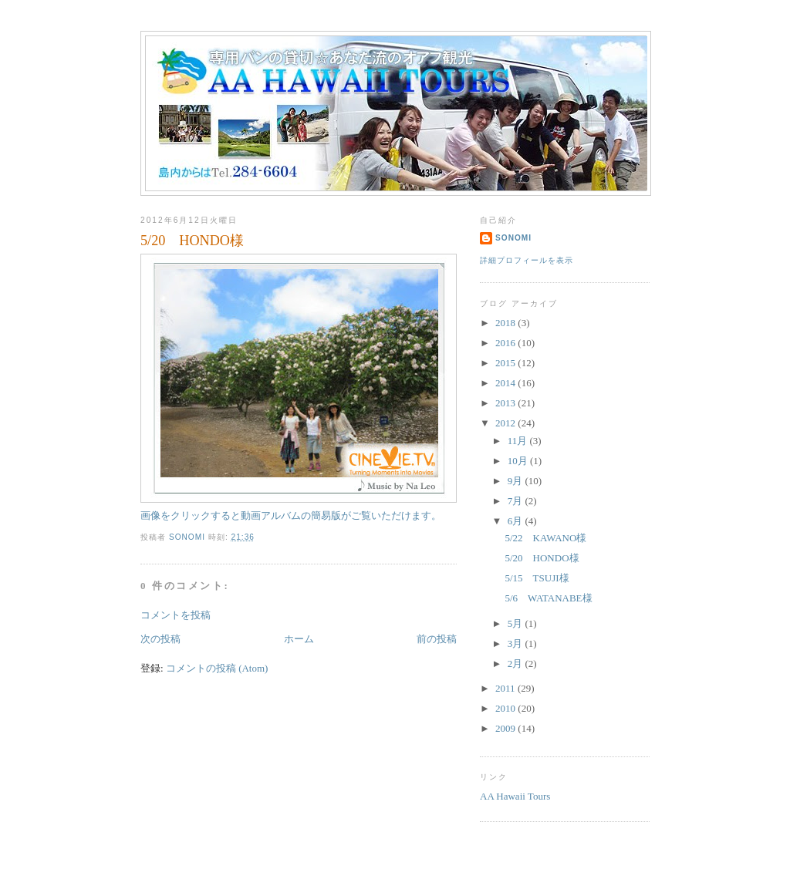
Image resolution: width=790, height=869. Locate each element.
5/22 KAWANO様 (545, 538)
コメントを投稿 (175, 615)
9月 (516, 481)
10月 (519, 460)
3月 (516, 643)
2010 (506, 708)
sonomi (513, 238)
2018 (506, 322)
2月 (516, 663)
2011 (506, 688)
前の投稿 (437, 639)
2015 (506, 363)
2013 (506, 403)
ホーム (299, 639)
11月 (519, 440)
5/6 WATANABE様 (548, 598)
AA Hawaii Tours (515, 796)
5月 (516, 623)
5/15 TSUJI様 (537, 578)
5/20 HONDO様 (542, 558)
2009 (506, 728)
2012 (506, 423)
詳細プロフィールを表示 (526, 260)
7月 (516, 501)
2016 (506, 343)
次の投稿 (160, 639)
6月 (516, 521)
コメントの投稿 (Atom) (217, 668)
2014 (506, 383)
